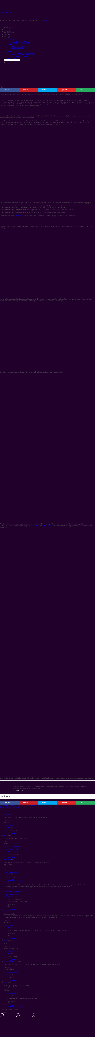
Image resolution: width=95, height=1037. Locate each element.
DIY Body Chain (49, 525)
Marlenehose (19, 216)
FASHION (2, 12)
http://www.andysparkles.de (12, 846)
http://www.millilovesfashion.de (13, 891)
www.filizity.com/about (19, 791)
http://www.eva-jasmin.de (11, 869)
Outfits (6, 12)
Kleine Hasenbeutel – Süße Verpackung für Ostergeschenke (18, 805)
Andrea (6, 835)
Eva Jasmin (7, 859)
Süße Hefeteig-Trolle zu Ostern (9, 807)
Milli (5, 882)
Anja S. (6, 940)
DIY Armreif (34, 525)
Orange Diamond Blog (10, 911)
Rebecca (6, 814)
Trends (9, 12)
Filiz (46, 20)
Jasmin (6, 982)
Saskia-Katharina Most (11, 961)
